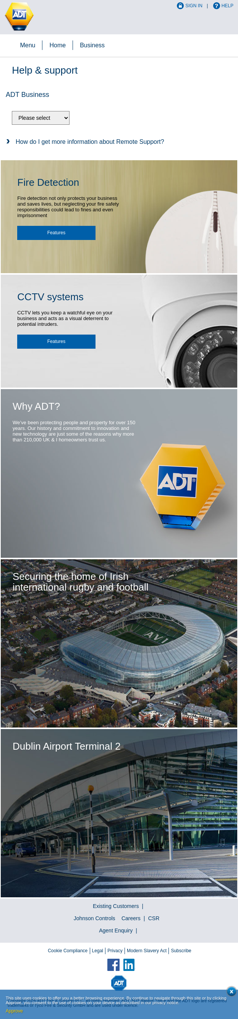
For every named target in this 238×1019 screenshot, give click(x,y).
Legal (97, 950)
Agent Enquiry (116, 930)
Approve (14, 1011)
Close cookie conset (230, 993)
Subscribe (181, 950)
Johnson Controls (94, 918)
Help (227, 5)
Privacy (114, 950)
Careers (131, 918)
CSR (154, 918)
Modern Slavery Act (147, 950)
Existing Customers (116, 906)
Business (92, 45)
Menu (27, 45)
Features (56, 232)
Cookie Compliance (67, 950)
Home (57, 45)
